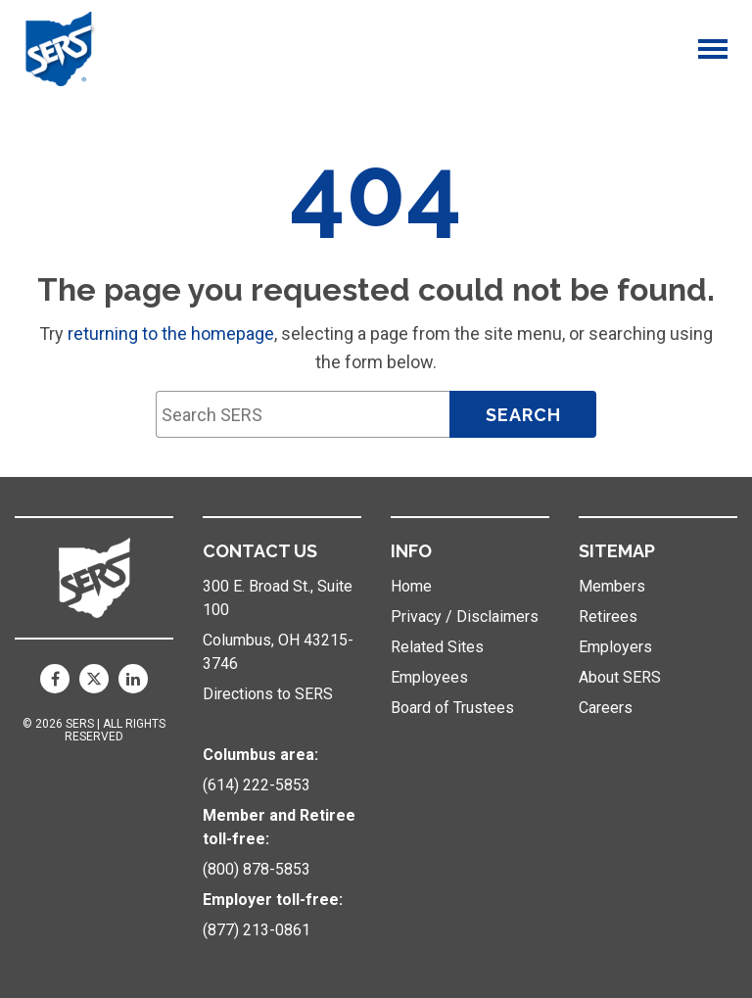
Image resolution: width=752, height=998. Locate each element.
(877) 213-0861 (256, 930)
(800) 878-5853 (256, 869)
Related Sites (437, 647)
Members (612, 586)
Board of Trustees (452, 707)
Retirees (608, 616)
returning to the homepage (171, 333)
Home (411, 586)
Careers (606, 707)
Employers (615, 647)
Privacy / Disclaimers (465, 616)
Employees (429, 677)
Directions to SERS (268, 694)
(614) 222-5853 (256, 785)
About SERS (620, 677)
